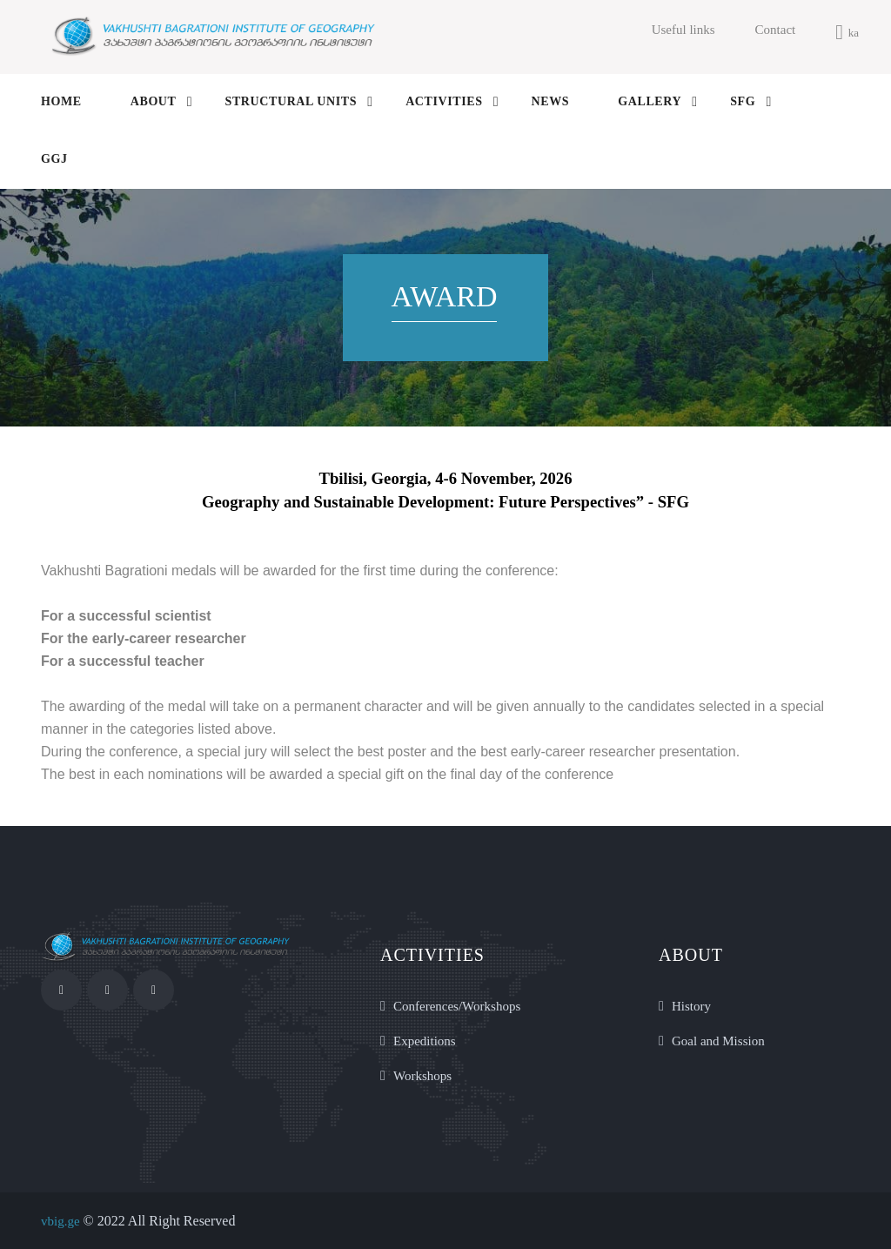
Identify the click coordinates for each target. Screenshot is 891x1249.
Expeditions (424, 1041)
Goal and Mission (718, 1041)
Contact (775, 30)
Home (61, 101)
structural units (291, 101)
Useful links (683, 30)
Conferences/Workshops (456, 1006)
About (154, 101)
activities (443, 101)
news (551, 101)
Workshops (422, 1076)
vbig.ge (60, 1221)
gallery (649, 101)
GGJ (54, 158)
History (691, 1006)
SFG (742, 101)
